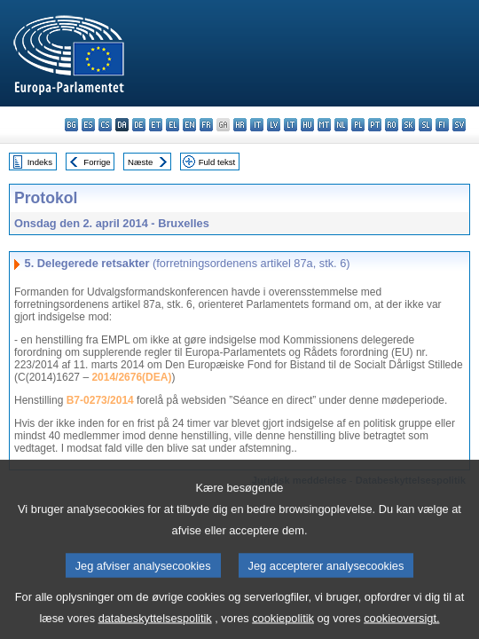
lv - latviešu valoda (273, 124)
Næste (140, 162)
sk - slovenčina (408, 124)
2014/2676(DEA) (131, 377)
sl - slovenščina (425, 124)
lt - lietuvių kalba (290, 124)
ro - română (391, 124)
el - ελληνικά (172, 124)
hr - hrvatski (240, 124)
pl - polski (358, 124)
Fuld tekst (217, 162)
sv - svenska (459, 124)
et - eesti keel (155, 124)
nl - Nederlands (341, 124)
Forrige (96, 162)
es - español (88, 124)
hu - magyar (307, 124)
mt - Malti (324, 124)
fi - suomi (442, 124)
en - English (189, 124)
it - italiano (256, 124)
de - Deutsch (138, 124)
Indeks (39, 162)
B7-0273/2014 (100, 400)
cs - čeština (105, 124)
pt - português (374, 124)
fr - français (206, 124)
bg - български (71, 124)
